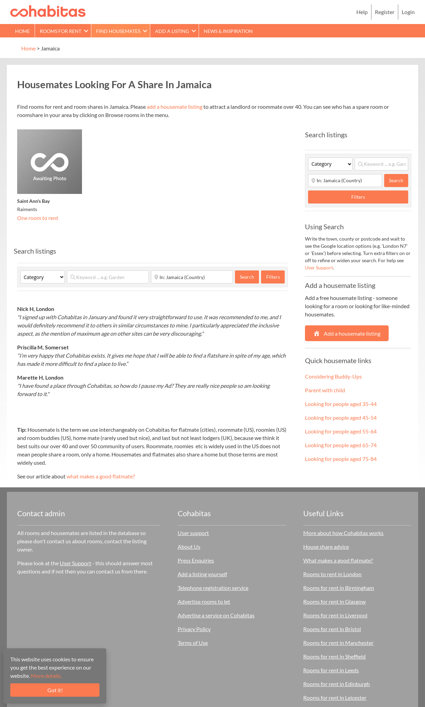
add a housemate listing (174, 106)
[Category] (42, 276)
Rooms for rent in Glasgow (334, 601)
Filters (273, 277)
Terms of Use (193, 642)
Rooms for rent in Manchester (338, 642)
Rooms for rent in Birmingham (338, 587)
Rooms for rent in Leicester (334, 697)
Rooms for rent (60, 31)
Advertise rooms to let (204, 601)
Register (384, 12)
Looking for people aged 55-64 (341, 431)
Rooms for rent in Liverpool (335, 615)
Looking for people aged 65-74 (341, 445)
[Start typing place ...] (192, 276)
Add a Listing (172, 31)
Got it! (55, 690)
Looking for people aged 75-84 (341, 458)
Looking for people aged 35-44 (341, 404)
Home (22, 31)
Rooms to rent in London (332, 574)
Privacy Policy (194, 629)
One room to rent (37, 218)
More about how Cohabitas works (343, 533)
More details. (46, 675)
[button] (86, 30)
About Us (189, 546)
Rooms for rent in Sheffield (334, 656)
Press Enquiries (196, 560)
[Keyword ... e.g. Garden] (108, 276)
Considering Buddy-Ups (333, 376)
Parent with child (325, 390)
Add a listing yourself (202, 574)
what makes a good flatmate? (101, 476)
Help (362, 12)
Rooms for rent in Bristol (332, 629)
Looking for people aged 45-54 (341, 417)
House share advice (326, 546)
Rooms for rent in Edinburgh (336, 684)
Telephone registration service (213, 587)
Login (408, 12)
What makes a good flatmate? (338, 560)
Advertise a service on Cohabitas (216, 615)
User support (193, 533)
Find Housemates (118, 31)
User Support (319, 267)
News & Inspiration (228, 31)
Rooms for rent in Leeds (331, 670)
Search (249, 277)
